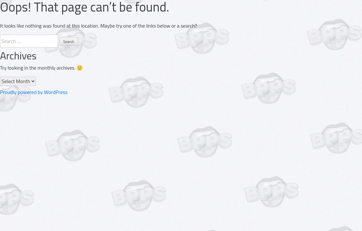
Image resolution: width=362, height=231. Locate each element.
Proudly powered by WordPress (34, 92)
